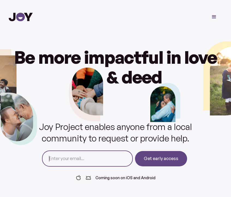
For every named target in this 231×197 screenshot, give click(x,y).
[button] (214, 17)
